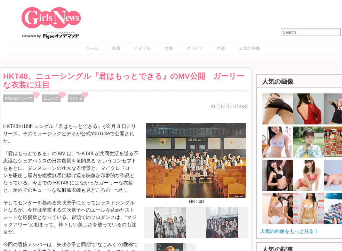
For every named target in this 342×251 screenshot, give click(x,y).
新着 (116, 48)
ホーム (92, 48)
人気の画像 (249, 48)
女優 (169, 48)
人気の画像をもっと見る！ (289, 231)
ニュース (51, 98)
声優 (221, 48)
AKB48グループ (18, 98)
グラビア (194, 48)
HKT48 (76, 98)
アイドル (142, 48)
